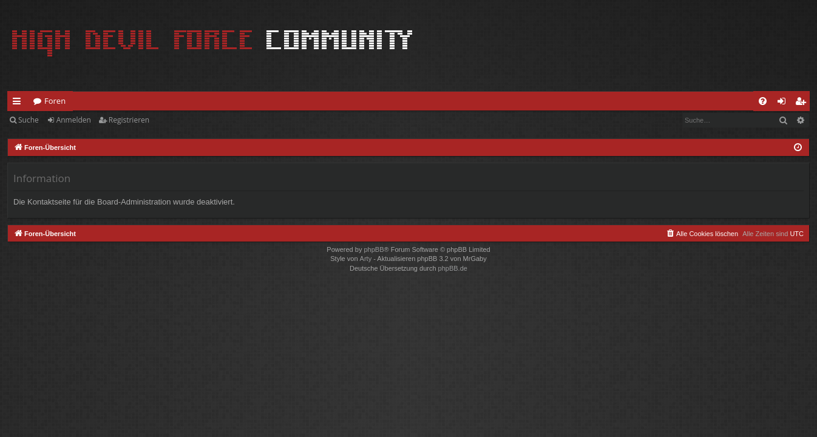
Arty (366, 258)
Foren (55, 100)
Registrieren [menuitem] (803, 103)
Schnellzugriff (19, 103)
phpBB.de (452, 268)
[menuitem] (762, 101)
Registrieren (129, 120)
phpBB (374, 249)
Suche (28, 120)
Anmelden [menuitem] (785, 103)
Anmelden (73, 120)
